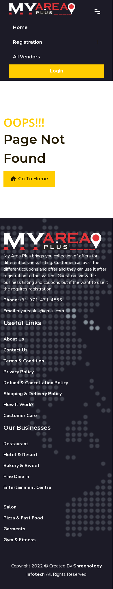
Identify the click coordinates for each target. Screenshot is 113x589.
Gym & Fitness (19, 540)
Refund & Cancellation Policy (35, 383)
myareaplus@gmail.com (40, 311)
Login (56, 71)
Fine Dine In (16, 476)
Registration (27, 42)
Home (20, 27)
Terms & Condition (23, 361)
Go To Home (29, 178)
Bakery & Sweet (21, 465)
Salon (9, 507)
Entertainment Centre (27, 487)
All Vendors (26, 57)
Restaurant (15, 444)
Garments (14, 529)
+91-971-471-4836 (40, 300)
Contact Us (15, 350)
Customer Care (20, 415)
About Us (13, 339)
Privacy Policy (18, 372)
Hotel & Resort (20, 455)
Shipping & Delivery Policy (32, 394)
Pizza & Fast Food (23, 518)
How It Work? (18, 404)
